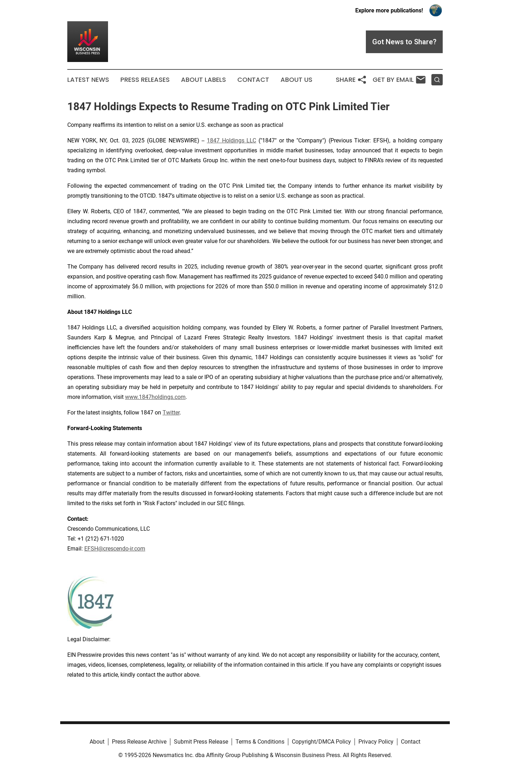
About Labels (203, 80)
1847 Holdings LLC (231, 140)
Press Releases (145, 80)
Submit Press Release (201, 741)
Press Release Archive (139, 741)
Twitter (171, 412)
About (97, 741)
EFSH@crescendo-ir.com (114, 548)
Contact (253, 80)
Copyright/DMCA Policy (321, 741)
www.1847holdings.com (155, 397)
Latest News (88, 80)
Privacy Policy (375, 741)
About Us (296, 80)
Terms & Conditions (260, 741)
